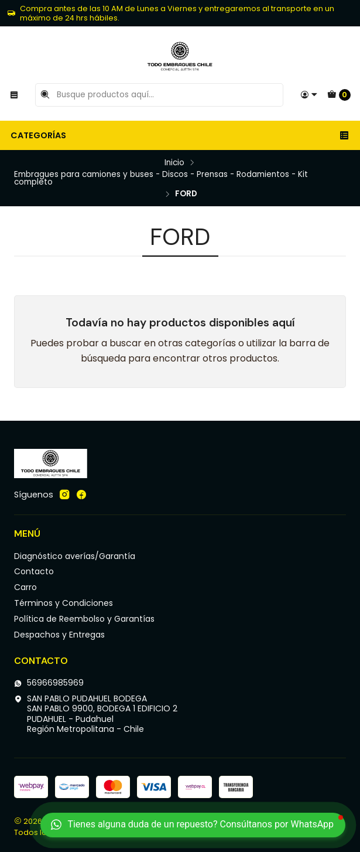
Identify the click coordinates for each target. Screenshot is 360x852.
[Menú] (14, 95)
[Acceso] (309, 95)
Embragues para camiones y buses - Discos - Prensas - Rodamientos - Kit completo (161, 178)
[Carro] (339, 95)
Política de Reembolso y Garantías (84, 619)
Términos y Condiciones (63, 603)
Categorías (180, 135)
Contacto (34, 571)
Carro (25, 587)
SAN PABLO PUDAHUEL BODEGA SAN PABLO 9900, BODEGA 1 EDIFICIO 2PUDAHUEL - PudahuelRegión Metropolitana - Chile (95, 714)
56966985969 (49, 683)
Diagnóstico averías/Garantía (74, 556)
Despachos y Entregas (59, 634)
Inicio (174, 163)
